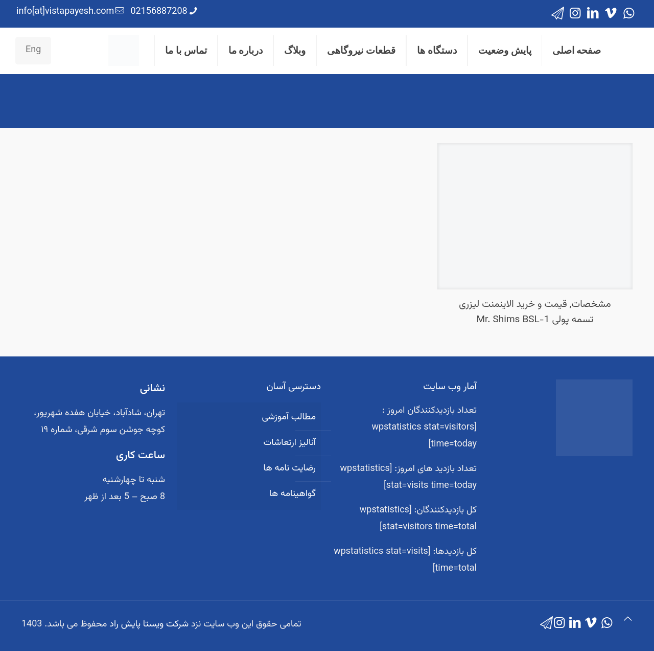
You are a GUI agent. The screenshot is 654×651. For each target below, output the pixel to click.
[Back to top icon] (628, 620)
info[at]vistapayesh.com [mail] (65, 12)
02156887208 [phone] (158, 12)
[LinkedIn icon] (593, 14)
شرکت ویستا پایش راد (149, 624)
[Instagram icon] (575, 14)
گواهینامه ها (292, 494)
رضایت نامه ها (289, 468)
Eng (33, 50)
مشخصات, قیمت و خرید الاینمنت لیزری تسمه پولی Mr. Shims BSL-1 (535, 312)
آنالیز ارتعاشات (290, 443)
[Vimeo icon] (610, 14)
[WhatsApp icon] (628, 14)
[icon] (557, 14)
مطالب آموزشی (289, 417)
